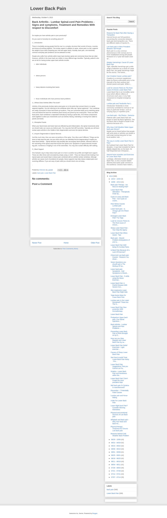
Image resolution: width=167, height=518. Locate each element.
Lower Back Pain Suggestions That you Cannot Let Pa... (119, 366)
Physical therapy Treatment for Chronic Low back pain (119, 428)
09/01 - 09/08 (116, 452)
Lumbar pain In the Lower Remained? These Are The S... (120, 302)
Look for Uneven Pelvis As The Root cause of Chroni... (120, 223)
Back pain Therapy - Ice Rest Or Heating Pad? (119, 186)
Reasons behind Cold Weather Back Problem (120, 435)
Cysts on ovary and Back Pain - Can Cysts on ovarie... (119, 199)
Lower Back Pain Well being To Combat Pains (120, 246)
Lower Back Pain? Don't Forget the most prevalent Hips (119, 380)
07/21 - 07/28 (116, 471)
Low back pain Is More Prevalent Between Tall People (118, 48)
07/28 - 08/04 (116, 468)
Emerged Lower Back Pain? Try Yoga (118, 217)
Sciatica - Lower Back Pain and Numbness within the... (119, 373)
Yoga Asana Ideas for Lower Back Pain (118, 296)
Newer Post (36, 243)
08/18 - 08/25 (116, 458)
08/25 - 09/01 (116, 455)
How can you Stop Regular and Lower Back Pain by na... (118, 340)
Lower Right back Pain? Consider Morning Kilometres (119, 407)
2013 (111, 176)
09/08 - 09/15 (116, 449)
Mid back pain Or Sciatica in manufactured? (120, 386)
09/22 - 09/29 (116, 443)
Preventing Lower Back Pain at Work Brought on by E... (119, 333)
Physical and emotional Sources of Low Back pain (119, 414)
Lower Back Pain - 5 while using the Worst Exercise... (120, 278)
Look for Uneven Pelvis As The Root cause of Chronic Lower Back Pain (120, 89)
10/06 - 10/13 (116, 182)
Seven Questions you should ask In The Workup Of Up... (118, 264)
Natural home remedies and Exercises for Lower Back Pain (120, 156)
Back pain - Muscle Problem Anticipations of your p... (120, 240)
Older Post (95, 243)
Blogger (94, 513)
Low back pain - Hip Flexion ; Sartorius (120, 115)
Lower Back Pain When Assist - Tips (119, 234)
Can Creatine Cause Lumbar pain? (119, 76)
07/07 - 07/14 (116, 477)
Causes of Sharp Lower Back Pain (119, 353)
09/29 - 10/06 (116, 439)
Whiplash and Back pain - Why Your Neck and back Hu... (120, 421)
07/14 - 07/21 (116, 474)
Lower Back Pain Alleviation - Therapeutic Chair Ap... (120, 192)
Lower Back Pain (48, 8)
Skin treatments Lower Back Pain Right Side (119, 291)
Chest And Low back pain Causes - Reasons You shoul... (120, 257)
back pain (40, 173)
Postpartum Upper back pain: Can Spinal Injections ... (119, 319)
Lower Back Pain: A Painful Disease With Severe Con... (119, 285)
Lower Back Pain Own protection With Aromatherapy (118, 309)
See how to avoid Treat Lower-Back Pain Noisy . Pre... (120, 359)
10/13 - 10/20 (116, 179)
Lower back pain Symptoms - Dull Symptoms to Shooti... (119, 271)
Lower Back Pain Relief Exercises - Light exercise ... (119, 347)
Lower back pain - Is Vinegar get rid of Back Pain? (120, 211)
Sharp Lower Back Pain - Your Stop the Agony (119, 229)
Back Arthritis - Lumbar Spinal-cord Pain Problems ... (119, 326)
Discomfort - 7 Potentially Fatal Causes (120, 391)
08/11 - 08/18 (116, 461)
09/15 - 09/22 (116, 446)
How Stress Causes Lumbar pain (118, 205)
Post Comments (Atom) (70, 249)
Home (66, 243)
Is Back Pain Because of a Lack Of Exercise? (120, 251)
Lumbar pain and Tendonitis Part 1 (119, 103)
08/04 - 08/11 (116, 464)
